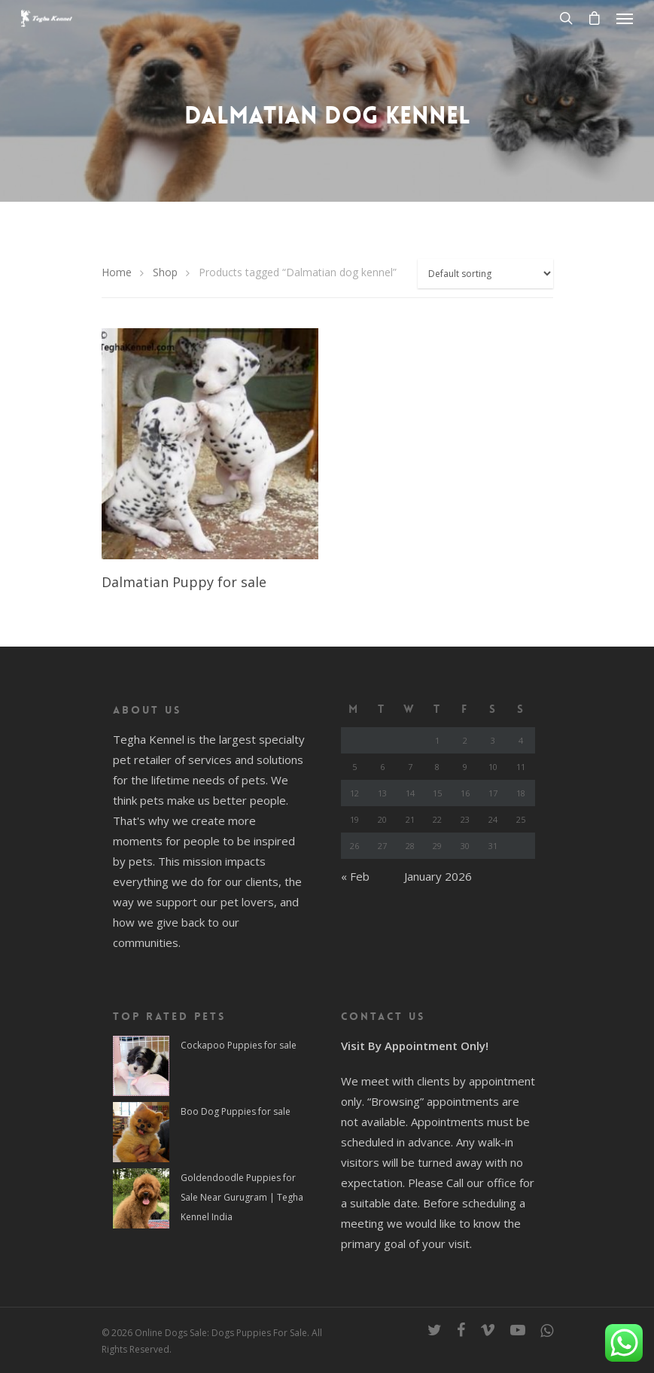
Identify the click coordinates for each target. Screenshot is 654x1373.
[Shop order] (485, 273)
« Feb (355, 876)
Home (117, 272)
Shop (165, 272)
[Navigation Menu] (624, 18)
